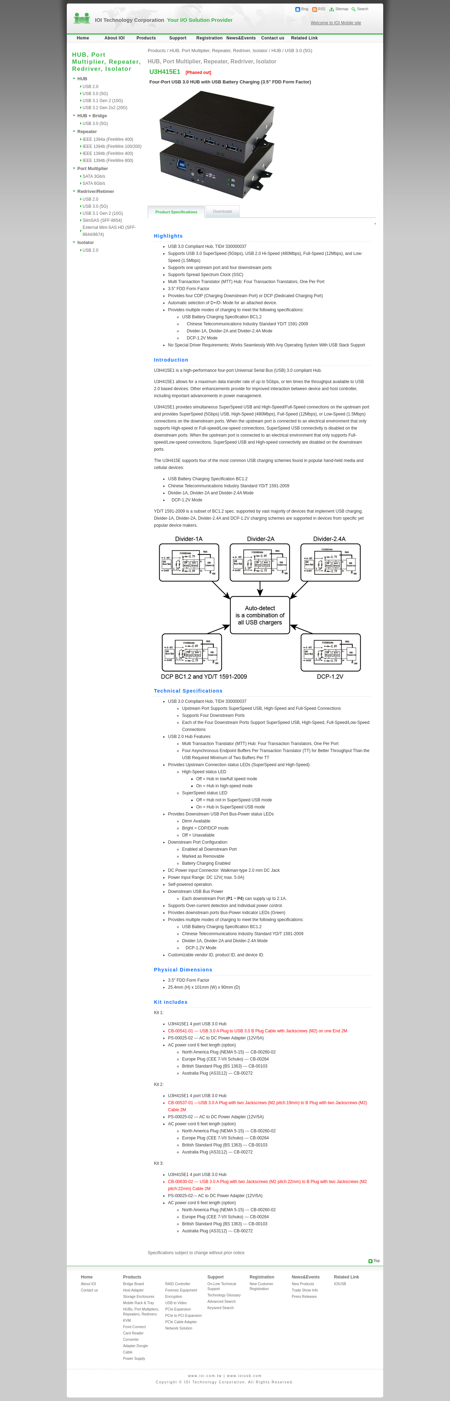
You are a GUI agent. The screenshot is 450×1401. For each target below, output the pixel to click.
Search (362, 9)
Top (376, 1261)
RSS (322, 9)
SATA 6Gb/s (94, 183)
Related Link (304, 38)
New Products (303, 1284)
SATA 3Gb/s (94, 176)
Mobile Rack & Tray (138, 1303)
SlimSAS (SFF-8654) (102, 220)
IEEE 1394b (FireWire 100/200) (112, 146)
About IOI (114, 38)
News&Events (241, 38)
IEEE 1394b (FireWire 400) (108, 153)
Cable (128, 1352)
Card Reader (133, 1333)
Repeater (87, 131)
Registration (210, 38)
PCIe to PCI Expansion (183, 1316)
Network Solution (178, 1328)
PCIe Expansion (178, 1309)
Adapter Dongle (135, 1346)
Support (178, 38)
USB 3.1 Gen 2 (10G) (103, 100)
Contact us (272, 38)
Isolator (85, 242)
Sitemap (341, 9)
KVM (127, 1320)
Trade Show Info (305, 1290)
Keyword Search (220, 1308)
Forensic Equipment (181, 1290)
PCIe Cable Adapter (181, 1322)
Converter (131, 1339)
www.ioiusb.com (244, 1376)
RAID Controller (177, 1284)
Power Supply (134, 1359)
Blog (304, 9)
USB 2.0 (90, 86)
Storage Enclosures (138, 1297)
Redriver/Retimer (95, 191)
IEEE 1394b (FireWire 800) (108, 160)
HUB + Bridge (92, 115)
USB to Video (176, 1303)
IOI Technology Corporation (164, 20)
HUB (82, 78)
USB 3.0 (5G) (95, 93)
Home (83, 38)
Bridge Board (133, 1284)
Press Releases (304, 1297)
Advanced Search (221, 1301)
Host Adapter (133, 1290)
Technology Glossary (224, 1295)
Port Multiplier (92, 168)
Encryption (173, 1297)
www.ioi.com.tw (205, 1376)
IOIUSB (340, 1284)
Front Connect (134, 1327)
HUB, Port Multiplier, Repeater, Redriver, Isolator (218, 50)
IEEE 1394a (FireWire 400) (108, 139)
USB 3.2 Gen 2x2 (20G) (105, 107)
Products (146, 38)
